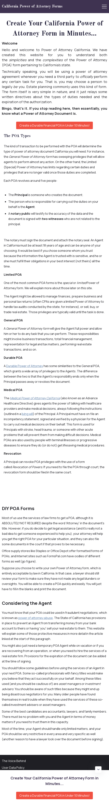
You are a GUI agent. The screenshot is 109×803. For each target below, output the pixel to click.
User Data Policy (13, 768)
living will (27, 414)
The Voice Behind (14, 761)
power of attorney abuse (35, 618)
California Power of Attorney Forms (32, 6)
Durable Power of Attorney (24, 366)
